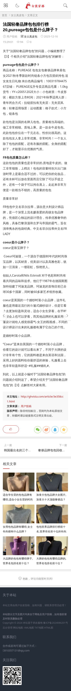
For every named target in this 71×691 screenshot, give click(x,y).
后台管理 (7, 627)
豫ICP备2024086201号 (55, 622)
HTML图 (48, 627)
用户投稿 (26, 406)
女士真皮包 (17, 15)
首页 (4, 15)
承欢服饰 (38, 622)
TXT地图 (39, 627)
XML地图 (29, 627)
